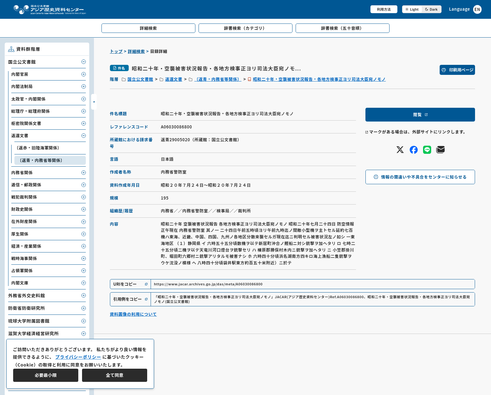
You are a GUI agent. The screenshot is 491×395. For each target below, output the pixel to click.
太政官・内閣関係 (28, 99)
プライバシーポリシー (78, 357)
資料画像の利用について (133, 314)
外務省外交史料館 (26, 295)
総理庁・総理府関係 (30, 111)
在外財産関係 (24, 221)
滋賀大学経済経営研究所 (33, 333)
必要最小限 (46, 375)
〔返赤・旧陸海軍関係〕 (38, 148)
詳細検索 (136, 51)
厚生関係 (19, 234)
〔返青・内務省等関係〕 (217, 79)
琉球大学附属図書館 (28, 321)
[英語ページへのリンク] (465, 9)
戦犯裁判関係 (24, 197)
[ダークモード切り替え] (422, 9)
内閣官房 (19, 74)
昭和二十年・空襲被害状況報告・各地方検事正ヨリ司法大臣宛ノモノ (319, 79)
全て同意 (114, 375)
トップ (116, 51)
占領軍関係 (22, 270)
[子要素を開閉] (83, 62)
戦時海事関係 (24, 258)
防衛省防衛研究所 (26, 308)
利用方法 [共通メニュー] (384, 9)
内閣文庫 (19, 283)
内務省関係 (22, 172)
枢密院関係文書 (26, 123)
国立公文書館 (140, 79)
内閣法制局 (22, 86)
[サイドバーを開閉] (94, 102)
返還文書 (173, 79)
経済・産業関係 (26, 246)
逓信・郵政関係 (26, 185)
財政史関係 (22, 209)
